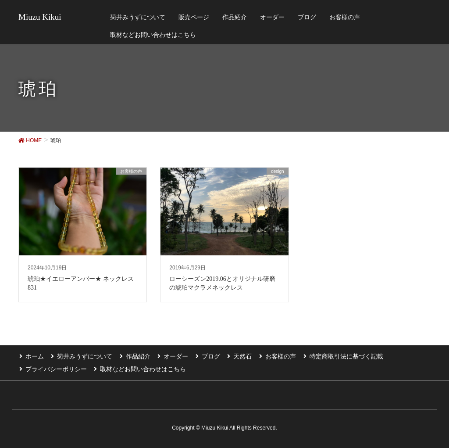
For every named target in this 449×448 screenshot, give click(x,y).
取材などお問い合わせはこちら (142, 368)
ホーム (34, 355)
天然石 (238, 355)
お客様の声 (275, 355)
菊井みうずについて (83, 355)
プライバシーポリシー (55, 368)
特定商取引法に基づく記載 (341, 355)
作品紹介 (136, 355)
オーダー (173, 355)
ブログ (207, 355)
